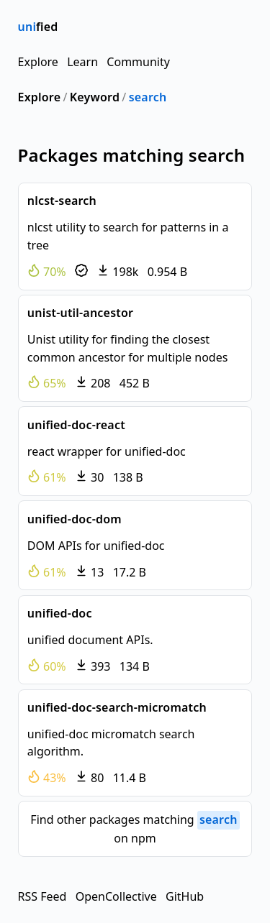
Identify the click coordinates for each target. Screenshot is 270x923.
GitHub (185, 896)
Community (138, 62)
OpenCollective (116, 896)
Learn (82, 62)
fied (38, 27)
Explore (38, 62)
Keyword (95, 97)
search (148, 97)
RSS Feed (42, 896)
